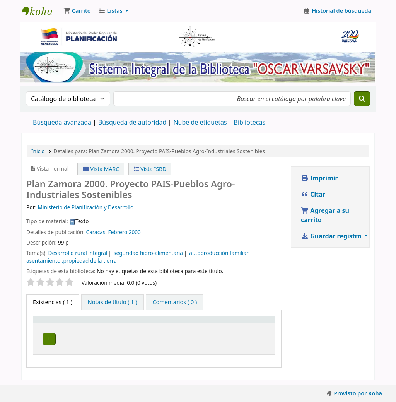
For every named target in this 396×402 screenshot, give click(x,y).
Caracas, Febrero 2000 (113, 232)
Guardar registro (332, 236)
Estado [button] (246, 323)
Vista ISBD (150, 169)
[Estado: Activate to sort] (254, 323)
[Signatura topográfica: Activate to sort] (188, 323)
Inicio (38, 151)
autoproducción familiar (218, 253)
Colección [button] (109, 323)
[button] (77, 10)
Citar (313, 194)
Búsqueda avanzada (62, 122)
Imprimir (319, 178)
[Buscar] (362, 98)
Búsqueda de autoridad (132, 122)
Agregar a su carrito (325, 215)
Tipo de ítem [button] (53, 323)
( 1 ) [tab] (52, 302)
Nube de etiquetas (200, 122)
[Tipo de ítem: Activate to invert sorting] (63, 323)
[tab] (112, 302)
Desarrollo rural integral (77, 253)
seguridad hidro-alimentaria (148, 253)
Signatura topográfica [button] (176, 323)
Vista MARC (101, 169)
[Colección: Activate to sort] (118, 323)
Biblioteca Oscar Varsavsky (41, 11)
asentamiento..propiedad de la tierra (71, 260)
